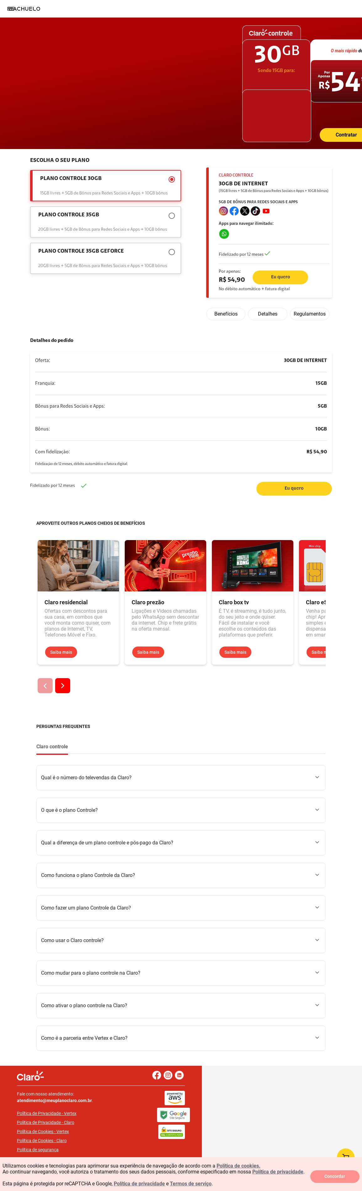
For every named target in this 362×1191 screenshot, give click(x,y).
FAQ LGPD (40, 1152)
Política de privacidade (277, 1172)
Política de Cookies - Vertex (56, 1124)
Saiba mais (61, 652)
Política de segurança (51, 1143)
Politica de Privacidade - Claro (58, 1115)
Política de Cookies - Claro (55, 1134)
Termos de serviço (191, 1184)
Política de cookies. (238, 1166)
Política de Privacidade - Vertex (60, 1106)
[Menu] (11, 8)
